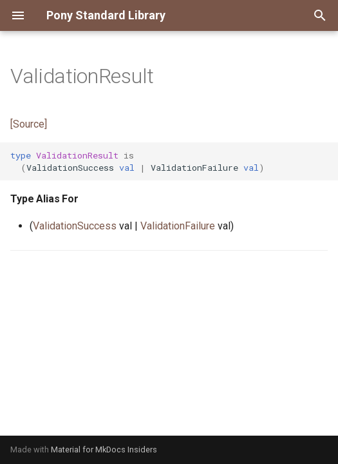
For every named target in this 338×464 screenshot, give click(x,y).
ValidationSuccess (75, 226)
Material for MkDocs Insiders (104, 449)
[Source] (28, 124)
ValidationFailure (177, 226)
